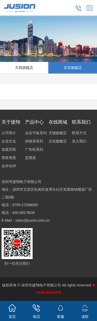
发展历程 (9, 149)
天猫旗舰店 (58, 133)
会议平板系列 (36, 133)
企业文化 (9, 141)
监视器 (30, 158)
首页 (12, 310)
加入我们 (79, 141)
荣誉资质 (9, 158)
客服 (61, 310)
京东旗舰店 (73, 68)
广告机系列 (34, 149)
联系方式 (79, 133)
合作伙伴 (9, 166)
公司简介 (9, 133)
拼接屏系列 (34, 141)
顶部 (85, 310)
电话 (36, 310)
